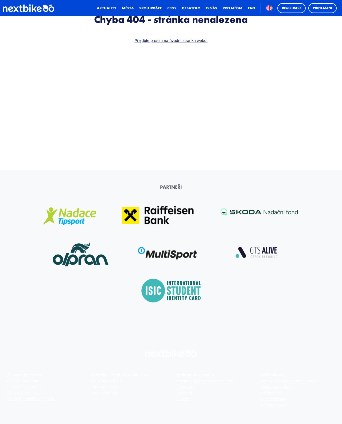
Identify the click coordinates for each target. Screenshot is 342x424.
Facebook (184, 393)
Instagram (184, 387)
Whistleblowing (273, 399)
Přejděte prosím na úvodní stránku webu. (171, 40)
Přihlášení (321, 14)
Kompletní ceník (274, 405)
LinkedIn (183, 399)
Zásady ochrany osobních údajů (288, 381)
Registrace (290, 14)
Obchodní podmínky (278, 387)
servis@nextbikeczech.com (31, 399)
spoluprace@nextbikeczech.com (204, 381)
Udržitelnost (270, 393)
